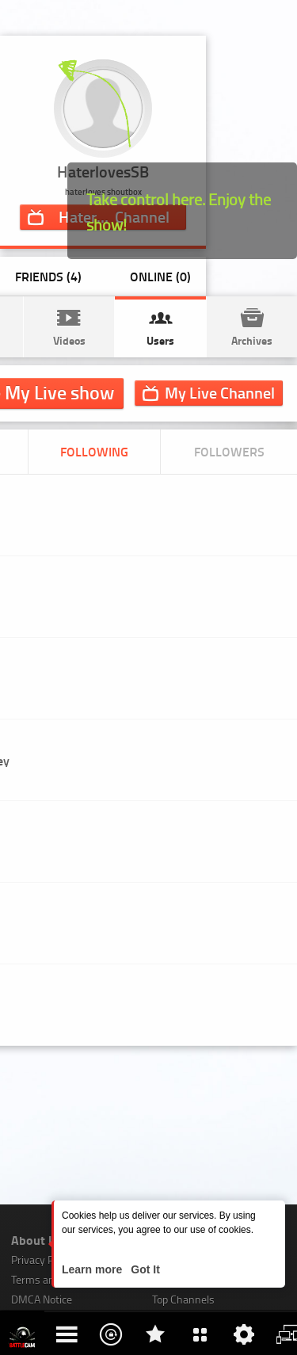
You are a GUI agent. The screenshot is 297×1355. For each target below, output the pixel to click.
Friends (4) (48, 276)
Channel (220, 392)
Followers (229, 451)
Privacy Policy (42, 1259)
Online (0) (160, 276)
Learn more (93, 1269)
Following (94, 451)
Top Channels (183, 1299)
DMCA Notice (41, 1299)
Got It (143, 1269)
